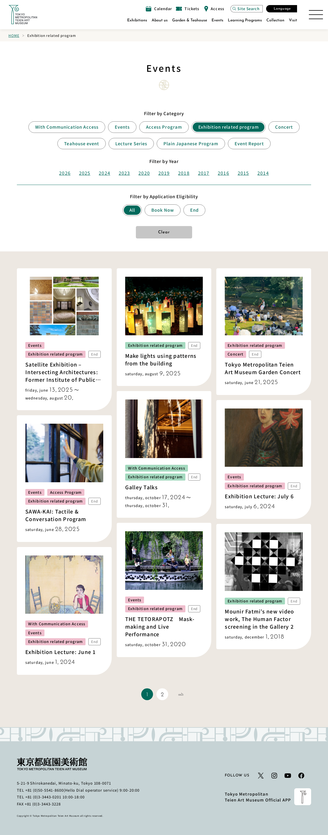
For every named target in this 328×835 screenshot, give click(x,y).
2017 (203, 172)
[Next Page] (181, 694)
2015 (243, 172)
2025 (84, 172)
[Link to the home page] (22, 14)
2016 (223, 172)
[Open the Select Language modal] (281, 8)
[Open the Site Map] (316, 15)
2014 (263, 172)
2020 (144, 172)
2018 (183, 172)
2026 (64, 172)
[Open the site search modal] (246, 8)
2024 (104, 172)
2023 (124, 172)
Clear (164, 232)
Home (13, 35)
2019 (164, 172)
